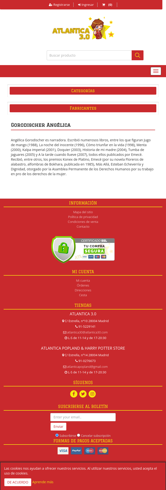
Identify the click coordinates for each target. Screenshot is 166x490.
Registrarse (59, 4)
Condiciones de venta (83, 221)
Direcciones (83, 290)
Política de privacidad (83, 217)
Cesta (83, 295)
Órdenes (83, 285)
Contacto (83, 226)
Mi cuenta (83, 280)
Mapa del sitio (83, 212)
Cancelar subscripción (96, 436)
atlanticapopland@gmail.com (87, 366)
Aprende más (42, 482)
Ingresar (86, 4)
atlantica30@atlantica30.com (87, 332)
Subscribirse (68, 436)
